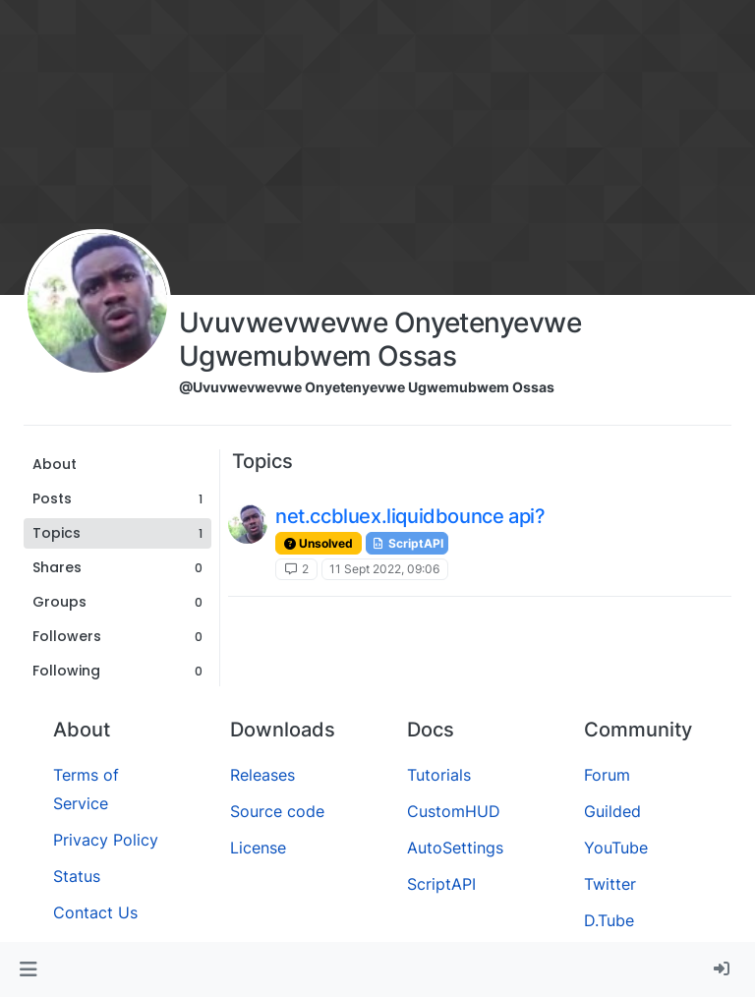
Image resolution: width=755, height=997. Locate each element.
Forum (607, 775)
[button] (28, 969)
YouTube (616, 847)
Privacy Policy (105, 840)
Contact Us (95, 912)
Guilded (612, 811)
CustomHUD (453, 811)
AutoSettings (455, 847)
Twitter (610, 884)
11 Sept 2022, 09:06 (384, 568)
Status (76, 876)
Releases (262, 775)
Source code (277, 811)
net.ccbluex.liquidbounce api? (410, 516)
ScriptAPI (407, 543)
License (258, 847)
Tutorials (439, 775)
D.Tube (609, 920)
